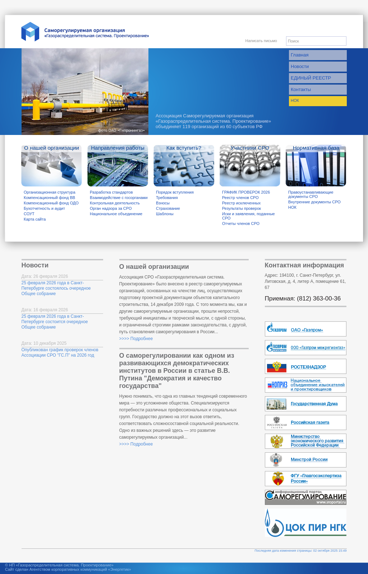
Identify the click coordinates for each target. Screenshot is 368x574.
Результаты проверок (241, 208)
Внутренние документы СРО (314, 202)
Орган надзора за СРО (111, 208)
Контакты (301, 89)
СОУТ (29, 214)
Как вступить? (183, 148)
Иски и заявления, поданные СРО (248, 216)
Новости (300, 66)
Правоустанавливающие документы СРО (311, 194)
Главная (299, 55)
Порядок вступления (175, 192)
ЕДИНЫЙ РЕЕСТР (311, 78)
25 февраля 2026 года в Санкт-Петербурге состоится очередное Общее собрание (55, 322)
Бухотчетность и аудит (44, 208)
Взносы (163, 203)
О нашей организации (51, 148)
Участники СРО (249, 148)
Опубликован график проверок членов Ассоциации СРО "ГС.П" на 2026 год (60, 352)
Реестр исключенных (241, 203)
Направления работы (117, 148)
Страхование (168, 208)
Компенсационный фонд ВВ (49, 197)
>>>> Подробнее (136, 338)
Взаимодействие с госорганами (119, 197)
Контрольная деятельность (115, 203)
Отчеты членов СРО (240, 223)
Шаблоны (165, 214)
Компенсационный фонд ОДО (51, 203)
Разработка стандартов (111, 192)
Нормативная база (316, 148)
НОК (295, 100)
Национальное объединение (116, 214)
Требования (167, 197)
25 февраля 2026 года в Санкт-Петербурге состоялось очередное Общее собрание (56, 288)
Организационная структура (49, 192)
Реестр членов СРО (240, 197)
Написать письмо (261, 41)
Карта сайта (35, 219)
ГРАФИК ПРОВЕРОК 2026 (246, 192)
